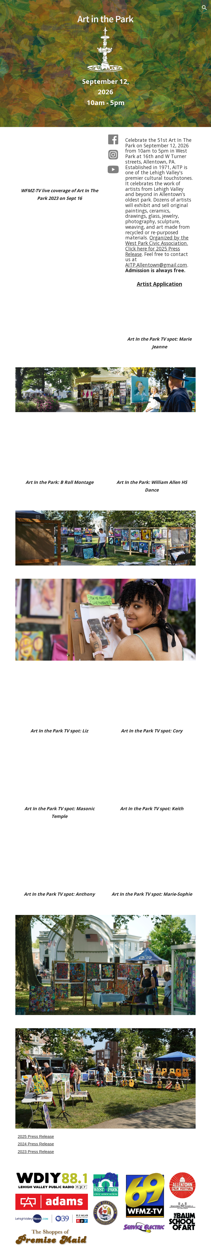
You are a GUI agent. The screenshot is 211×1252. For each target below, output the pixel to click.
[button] (204, 7)
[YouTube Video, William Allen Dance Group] (151, 450)
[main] (105, 92)
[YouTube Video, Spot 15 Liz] (59, 698)
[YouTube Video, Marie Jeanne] (159, 311)
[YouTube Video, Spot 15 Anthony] (59, 861)
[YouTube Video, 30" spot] (59, 230)
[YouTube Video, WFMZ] (59, 158)
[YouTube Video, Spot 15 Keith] (151, 776)
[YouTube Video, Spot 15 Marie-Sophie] (151, 861)
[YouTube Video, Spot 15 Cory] (151, 698)
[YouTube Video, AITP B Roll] (59, 450)
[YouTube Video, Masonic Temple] (59, 776)
